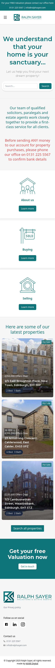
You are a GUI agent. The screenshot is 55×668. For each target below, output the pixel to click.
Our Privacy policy (12, 607)
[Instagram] (23, 624)
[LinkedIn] (15, 624)
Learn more (27, 208)
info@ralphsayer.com (36, 7)
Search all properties (27, 528)
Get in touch (27, 566)
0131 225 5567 (16, 7)
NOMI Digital (32, 663)
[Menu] (5, 17)
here (51, 2)
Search (45, 86)
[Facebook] (6, 624)
